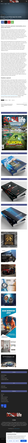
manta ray (13, 100)
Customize (10, 440)
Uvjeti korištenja (3, 375)
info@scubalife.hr (17, 428)
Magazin (6, 3)
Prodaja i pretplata (4, 378)
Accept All (23, 440)
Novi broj (2, 394)
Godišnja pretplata (4, 398)
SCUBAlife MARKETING (4, 379)
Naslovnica (2, 3)
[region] (17, 438)
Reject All (17, 440)
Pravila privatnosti (4, 387)
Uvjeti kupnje (3, 386)
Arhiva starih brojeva (4, 400)
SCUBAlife (4, 18)
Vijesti (8, 3)
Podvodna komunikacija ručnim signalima (22, 105)
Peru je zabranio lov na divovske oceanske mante (9, 95)
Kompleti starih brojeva (5, 401)
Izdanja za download (4, 397)
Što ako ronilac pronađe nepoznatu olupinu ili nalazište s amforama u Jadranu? (7, 105)
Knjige (2, 395)
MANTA (10, 100)
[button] (1, 1)
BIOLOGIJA (6, 100)
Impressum (3, 376)
